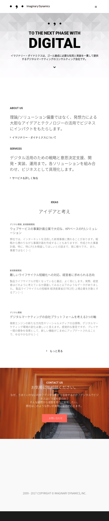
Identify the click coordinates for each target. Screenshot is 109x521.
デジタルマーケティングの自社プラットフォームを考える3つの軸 (53, 317)
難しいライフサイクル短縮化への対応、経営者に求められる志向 (52, 275)
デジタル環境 (16, 224)
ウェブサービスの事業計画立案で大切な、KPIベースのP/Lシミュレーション (53, 231)
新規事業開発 (29, 224)
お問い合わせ (56, 418)
